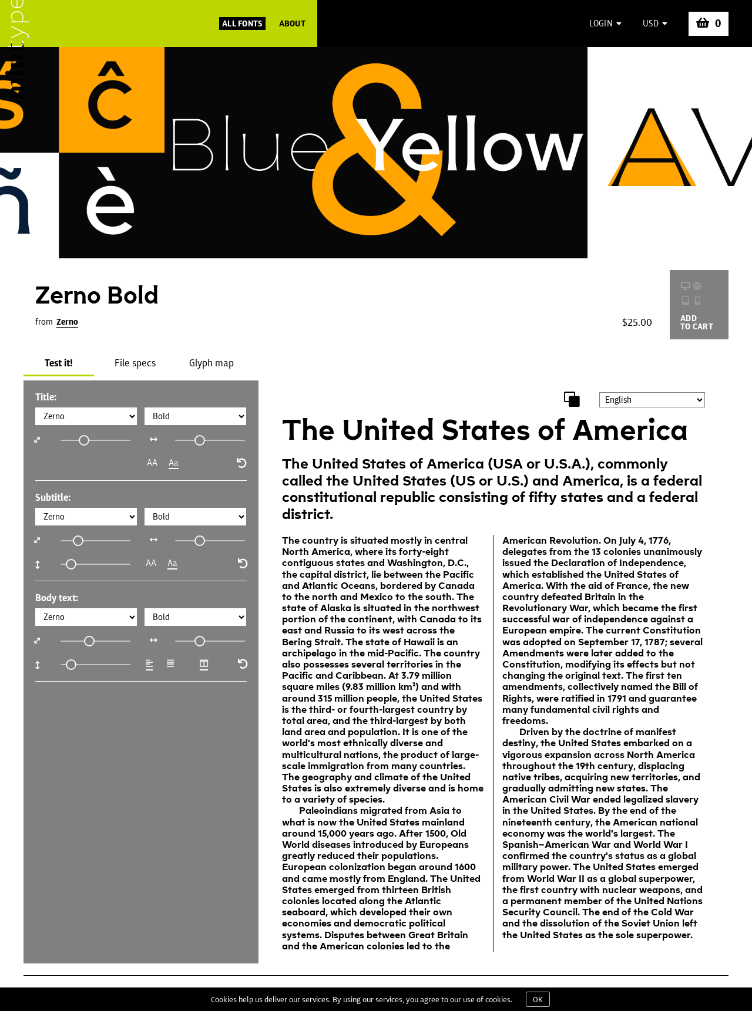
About (292, 23)
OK (538, 999)
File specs (135, 363)
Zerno (67, 321)
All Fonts (242, 23)
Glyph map (211, 363)
